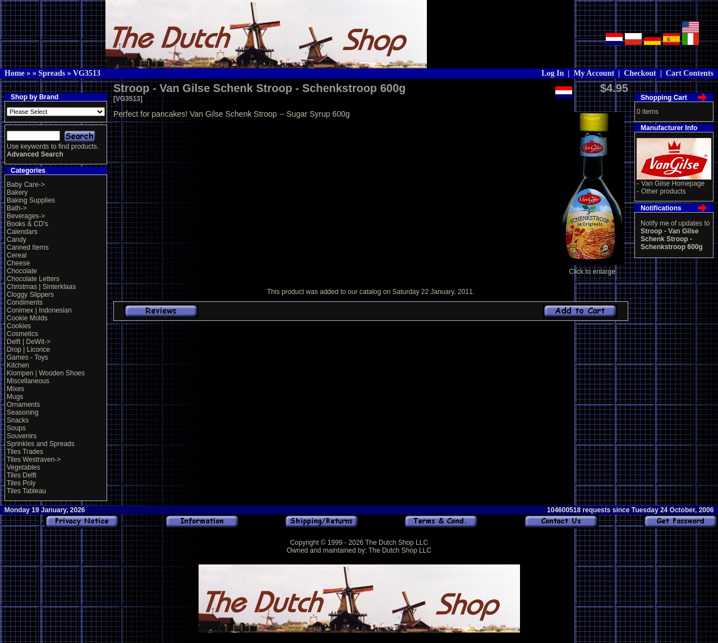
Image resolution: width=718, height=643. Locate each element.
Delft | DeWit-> (28, 342)
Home (14, 73)
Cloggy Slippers (30, 294)
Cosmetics (22, 334)
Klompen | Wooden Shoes (46, 373)
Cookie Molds (27, 318)
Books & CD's (27, 224)
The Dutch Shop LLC (396, 542)
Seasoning (23, 412)
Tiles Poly (21, 483)
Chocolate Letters (33, 279)
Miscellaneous (28, 381)
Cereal (16, 255)
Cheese (18, 263)
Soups (16, 428)
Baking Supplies (31, 200)
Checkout (640, 73)
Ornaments (23, 404)
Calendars (22, 232)
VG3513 (86, 73)
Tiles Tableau (26, 491)
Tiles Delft (21, 475)
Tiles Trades (25, 452)
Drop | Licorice (28, 349)
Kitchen (18, 365)
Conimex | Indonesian (39, 310)
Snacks (18, 420)
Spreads (51, 73)
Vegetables (23, 467)
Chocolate (22, 271)
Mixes (15, 389)
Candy (16, 240)
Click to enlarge (592, 268)
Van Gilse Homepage (673, 183)
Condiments (25, 302)
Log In (552, 73)
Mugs (15, 397)
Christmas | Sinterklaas (41, 287)
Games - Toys (27, 357)
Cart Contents (690, 73)
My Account (593, 73)
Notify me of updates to (675, 235)
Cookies (19, 326)
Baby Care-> (26, 185)
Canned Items (28, 247)
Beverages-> (26, 216)
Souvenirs (21, 436)
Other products (663, 191)
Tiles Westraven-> (34, 459)
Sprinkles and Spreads (41, 444)
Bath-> (17, 208)
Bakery (17, 192)
